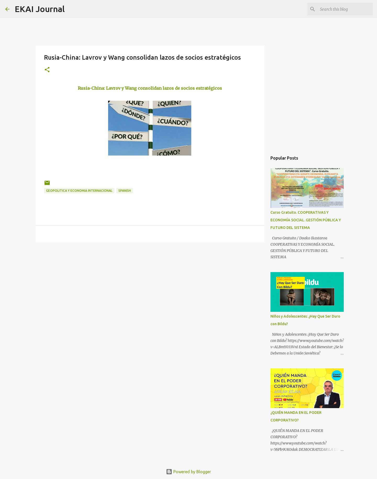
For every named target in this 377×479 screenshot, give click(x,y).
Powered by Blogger (188, 471)
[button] (47, 70)
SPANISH (124, 190)
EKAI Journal (40, 9)
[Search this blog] (345, 9)
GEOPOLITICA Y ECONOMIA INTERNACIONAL (79, 190)
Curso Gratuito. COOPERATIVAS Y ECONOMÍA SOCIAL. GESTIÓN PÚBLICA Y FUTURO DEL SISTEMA (305, 220)
